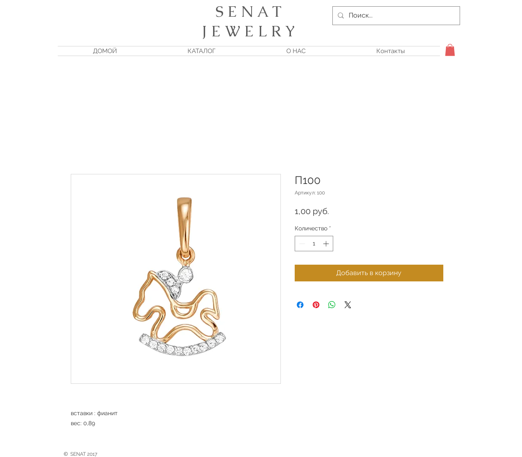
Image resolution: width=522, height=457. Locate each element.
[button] (450, 50)
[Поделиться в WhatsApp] (332, 305)
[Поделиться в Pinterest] (316, 305)
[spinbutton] (313, 243)
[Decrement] (301, 243)
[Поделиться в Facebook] (300, 305)
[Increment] (326, 243)
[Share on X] (348, 305)
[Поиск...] (395, 16)
